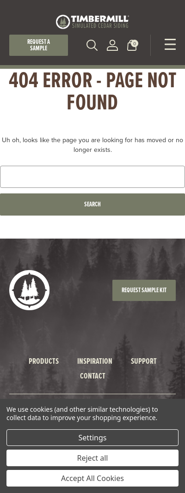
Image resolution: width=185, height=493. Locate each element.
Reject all (92, 458)
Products (44, 361)
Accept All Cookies (92, 478)
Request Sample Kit (144, 290)
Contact (92, 376)
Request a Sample (38, 45)
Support (144, 361)
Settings (93, 438)
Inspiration (94, 361)
